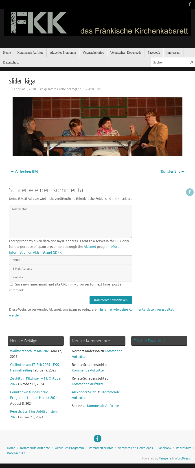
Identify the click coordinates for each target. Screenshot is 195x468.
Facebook (164, 448)
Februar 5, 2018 (25, 89)
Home (11, 448)
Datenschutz (16, 453)
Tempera (165, 458)
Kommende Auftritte (88, 370)
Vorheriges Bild (24, 171)
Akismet (90, 247)
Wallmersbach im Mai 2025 (30, 351)
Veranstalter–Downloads (135, 448)
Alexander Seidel (84, 392)
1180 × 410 (86, 89)
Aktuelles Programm (69, 448)
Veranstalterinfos (101, 448)
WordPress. (183, 458)
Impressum (183, 448)
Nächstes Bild (172, 171)
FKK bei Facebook (150, 340)
